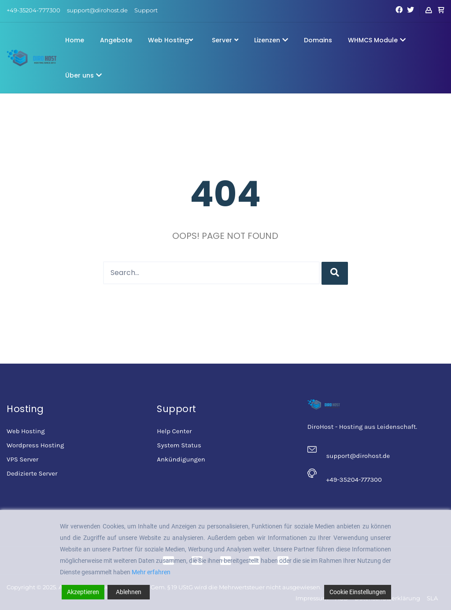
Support (146, 10)
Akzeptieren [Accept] (83, 591)
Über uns (83, 75)
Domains (318, 40)
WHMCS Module (377, 40)
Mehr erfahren (151, 572)
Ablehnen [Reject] (128, 591)
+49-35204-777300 (33, 10)
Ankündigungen (181, 459)
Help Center (174, 431)
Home (74, 40)
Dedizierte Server (32, 473)
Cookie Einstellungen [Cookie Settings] (357, 591)
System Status (179, 445)
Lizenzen (271, 40)
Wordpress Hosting (35, 445)
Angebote (116, 40)
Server (225, 40)
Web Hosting (170, 40)
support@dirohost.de (97, 10)
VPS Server (22, 459)
